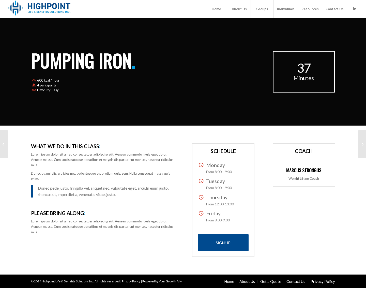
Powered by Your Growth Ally (162, 281)
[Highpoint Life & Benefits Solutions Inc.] (39, 9)
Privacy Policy (131, 281)
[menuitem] (216, 9)
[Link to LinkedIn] (355, 8)
